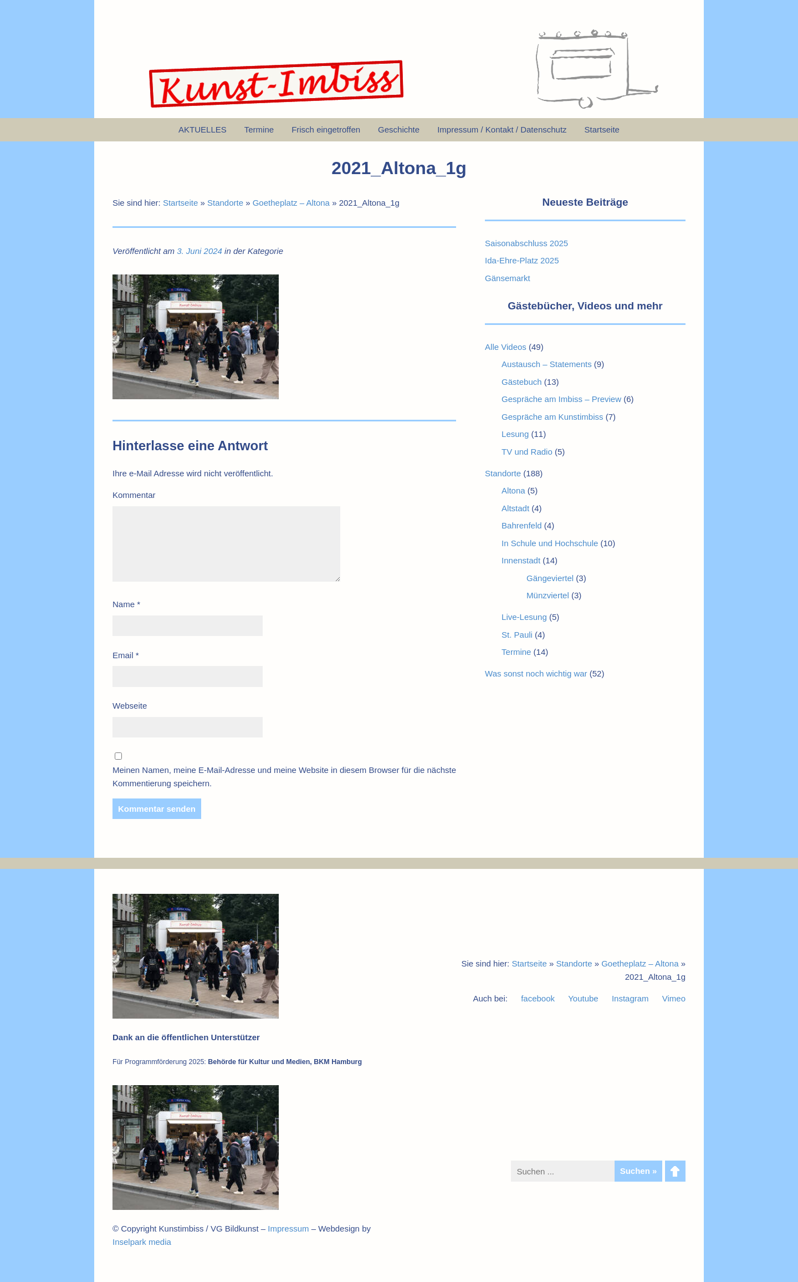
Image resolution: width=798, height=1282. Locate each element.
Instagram (630, 998)
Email (125, 655)
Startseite (180, 202)
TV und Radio (527, 451)
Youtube (583, 998)
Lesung (515, 434)
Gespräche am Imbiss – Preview (561, 399)
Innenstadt (521, 560)
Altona (513, 490)
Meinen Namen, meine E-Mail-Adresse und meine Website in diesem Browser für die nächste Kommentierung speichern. (284, 776)
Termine (516, 652)
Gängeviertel (550, 578)
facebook (538, 998)
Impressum (288, 1228)
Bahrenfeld (522, 525)
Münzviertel (547, 595)
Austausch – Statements (547, 364)
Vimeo (674, 998)
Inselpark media (141, 1242)
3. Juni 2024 (199, 251)
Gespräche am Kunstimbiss (552, 416)
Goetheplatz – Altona (291, 202)
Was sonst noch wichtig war (536, 673)
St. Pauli (517, 634)
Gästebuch (522, 381)
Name (126, 604)
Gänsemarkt (507, 278)
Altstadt (515, 508)
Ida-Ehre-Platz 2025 (522, 260)
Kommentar (134, 495)
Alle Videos (505, 347)
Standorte (225, 202)
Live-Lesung (524, 617)
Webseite (129, 705)
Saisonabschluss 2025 (526, 243)
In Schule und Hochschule (550, 543)
